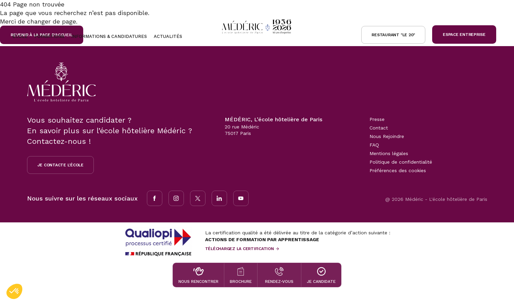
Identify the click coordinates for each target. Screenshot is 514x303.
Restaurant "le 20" (393, 34)
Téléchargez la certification (239, 248)
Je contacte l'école (60, 165)
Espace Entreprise (464, 34)
